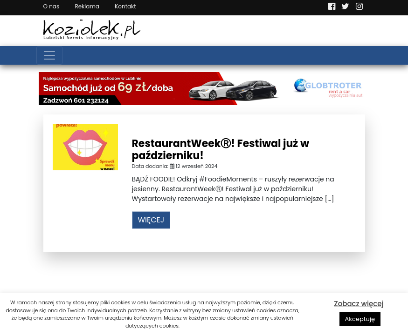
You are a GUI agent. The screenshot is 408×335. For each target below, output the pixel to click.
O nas (51, 6)
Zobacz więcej (358, 303)
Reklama (87, 6)
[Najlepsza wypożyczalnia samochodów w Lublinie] (204, 88)
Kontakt (125, 6)
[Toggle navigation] (49, 55)
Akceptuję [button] (360, 319)
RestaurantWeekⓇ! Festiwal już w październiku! (220, 149)
